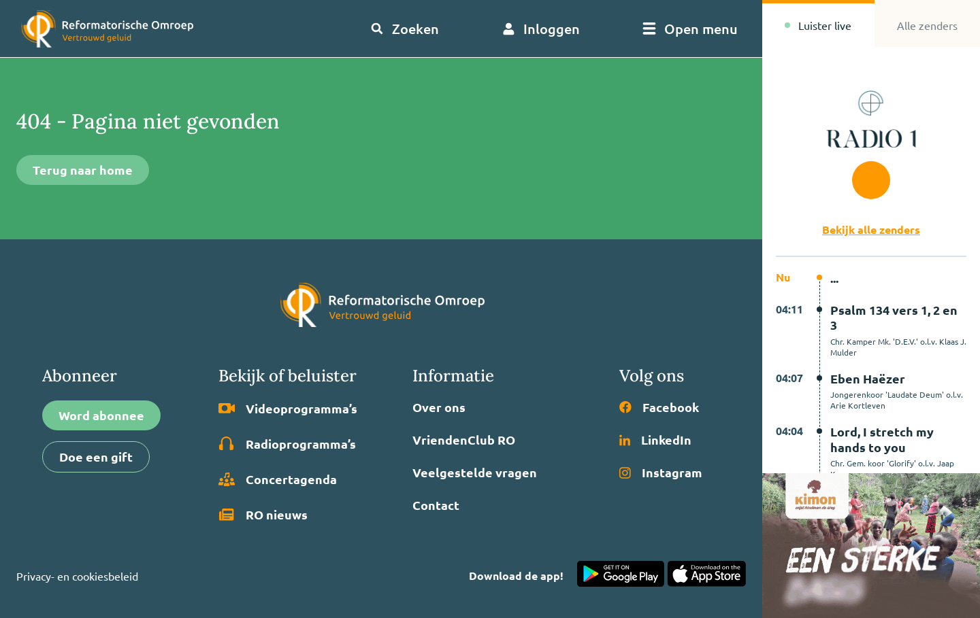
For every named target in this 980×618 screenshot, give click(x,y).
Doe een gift (96, 456)
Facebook (659, 407)
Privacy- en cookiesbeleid (77, 576)
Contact (435, 505)
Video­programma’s (287, 408)
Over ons (439, 407)
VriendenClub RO (463, 440)
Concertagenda (277, 479)
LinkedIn (655, 440)
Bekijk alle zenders (871, 229)
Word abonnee (101, 415)
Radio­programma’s (287, 444)
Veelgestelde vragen (474, 472)
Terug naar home (83, 169)
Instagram (660, 472)
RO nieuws (263, 515)
